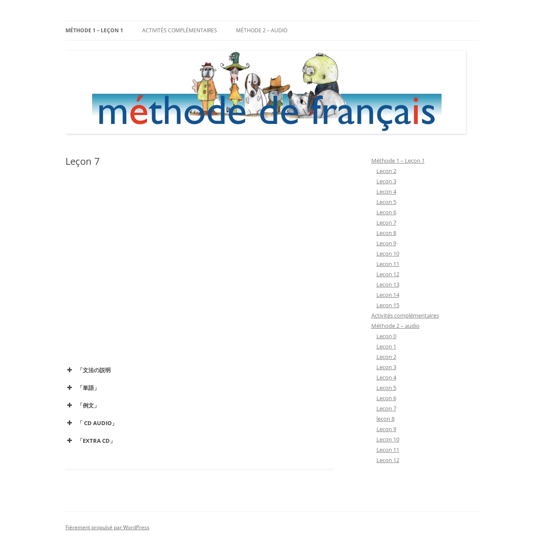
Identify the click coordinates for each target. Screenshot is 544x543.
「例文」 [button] (82, 405)
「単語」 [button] (82, 387)
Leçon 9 (386, 243)
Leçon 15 (387, 305)
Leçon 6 (386, 212)
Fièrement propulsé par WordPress (107, 527)
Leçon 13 (387, 284)
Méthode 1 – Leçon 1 (94, 30)
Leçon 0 (386, 336)
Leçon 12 (387, 274)
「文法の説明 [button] (88, 370)
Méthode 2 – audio (261, 30)
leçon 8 (385, 419)
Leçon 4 (386, 191)
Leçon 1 (386, 346)
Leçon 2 (386, 171)
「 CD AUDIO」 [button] (91, 423)
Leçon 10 (387, 253)
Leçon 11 (387, 264)
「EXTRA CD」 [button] (90, 440)
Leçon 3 (386, 181)
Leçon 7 (386, 222)
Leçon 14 (387, 295)
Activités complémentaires (179, 30)
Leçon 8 (386, 233)
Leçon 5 (386, 202)
